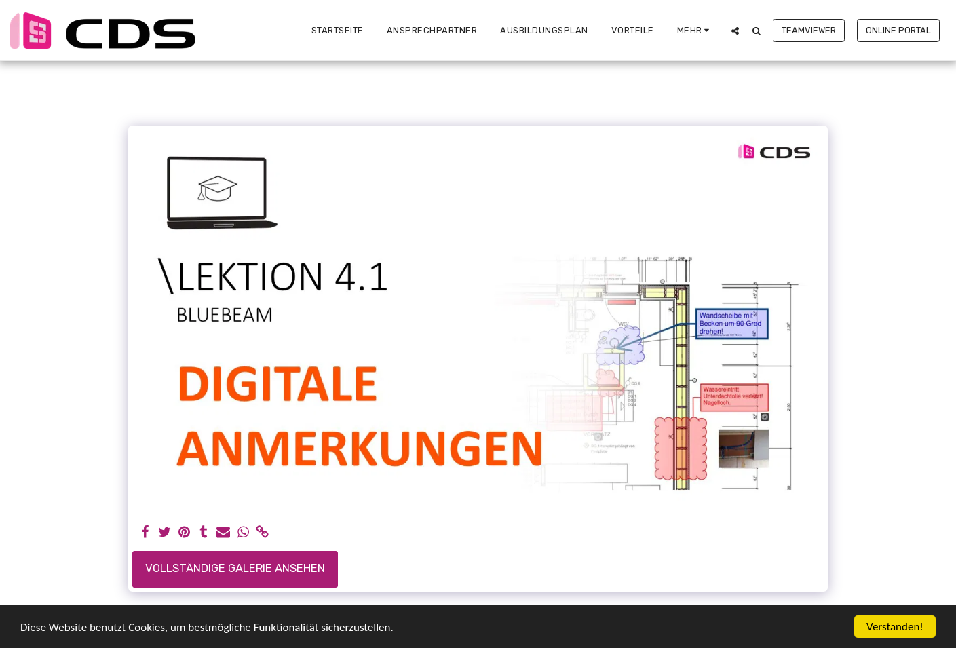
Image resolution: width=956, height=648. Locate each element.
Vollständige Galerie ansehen (235, 568)
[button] (735, 30)
